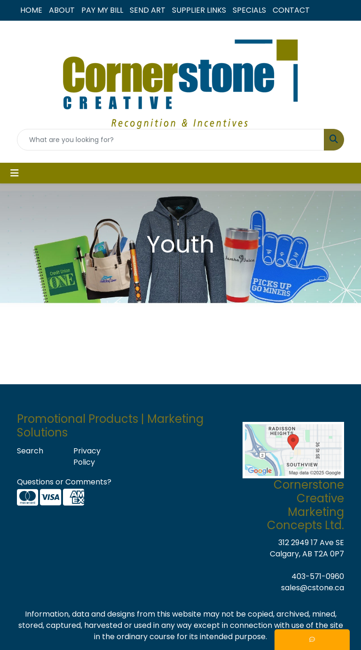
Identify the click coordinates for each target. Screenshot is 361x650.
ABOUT (62, 10)
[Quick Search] (170, 140)
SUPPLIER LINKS (199, 10)
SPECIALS (249, 10)
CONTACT (291, 10)
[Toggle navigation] (14, 173)
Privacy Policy (87, 456)
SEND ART (147, 10)
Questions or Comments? (64, 481)
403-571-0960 (317, 576)
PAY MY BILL (102, 10)
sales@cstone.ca (312, 587)
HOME (31, 10)
